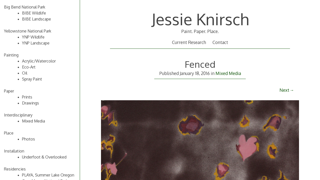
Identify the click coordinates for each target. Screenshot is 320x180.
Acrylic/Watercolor (39, 61)
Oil (24, 73)
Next (284, 90)
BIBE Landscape (36, 19)
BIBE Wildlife (34, 13)
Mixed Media (228, 73)
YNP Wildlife (33, 37)
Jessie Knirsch (200, 19)
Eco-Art (29, 67)
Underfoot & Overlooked (44, 157)
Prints (27, 97)
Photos (28, 139)
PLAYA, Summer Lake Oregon (48, 175)
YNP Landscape (36, 43)
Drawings (30, 103)
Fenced (200, 64)
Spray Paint (32, 79)
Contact (220, 42)
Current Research (189, 42)
